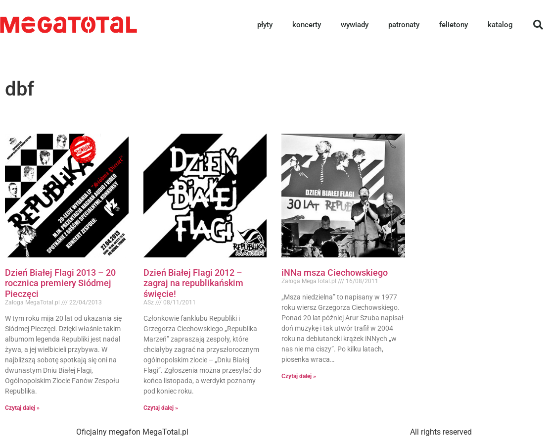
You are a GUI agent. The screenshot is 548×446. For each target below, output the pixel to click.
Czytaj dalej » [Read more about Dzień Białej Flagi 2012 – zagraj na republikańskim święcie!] (160, 407)
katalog (500, 24)
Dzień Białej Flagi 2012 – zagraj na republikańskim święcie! (193, 283)
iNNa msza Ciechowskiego (334, 272)
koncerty (306, 24)
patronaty (403, 24)
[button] (538, 25)
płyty (265, 24)
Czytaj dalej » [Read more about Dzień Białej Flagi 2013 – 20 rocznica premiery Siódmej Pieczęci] (22, 407)
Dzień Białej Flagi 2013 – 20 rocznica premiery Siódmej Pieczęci (60, 283)
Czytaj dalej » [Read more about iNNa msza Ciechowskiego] (298, 376)
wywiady (354, 24)
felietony (453, 24)
